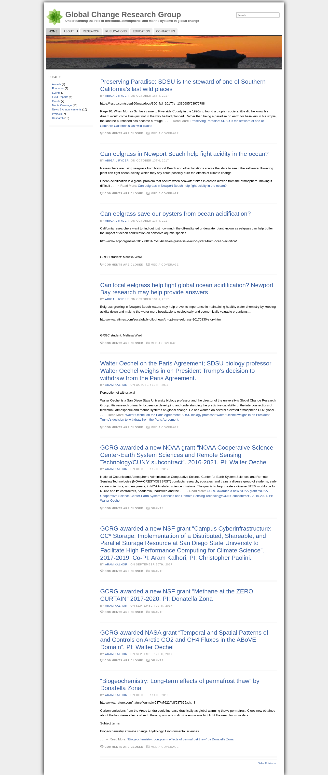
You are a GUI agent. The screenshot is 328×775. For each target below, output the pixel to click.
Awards (56, 84)
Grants (56, 101)
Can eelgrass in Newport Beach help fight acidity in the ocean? (184, 153)
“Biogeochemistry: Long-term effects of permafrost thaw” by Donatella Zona (180, 739)
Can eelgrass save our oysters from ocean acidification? (175, 213)
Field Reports (60, 96)
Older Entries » (267, 763)
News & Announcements (67, 109)
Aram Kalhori (116, 384)
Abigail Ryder (117, 95)
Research (58, 118)
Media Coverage (62, 105)
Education (58, 88)
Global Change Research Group (123, 14)
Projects (57, 113)
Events (56, 92)
